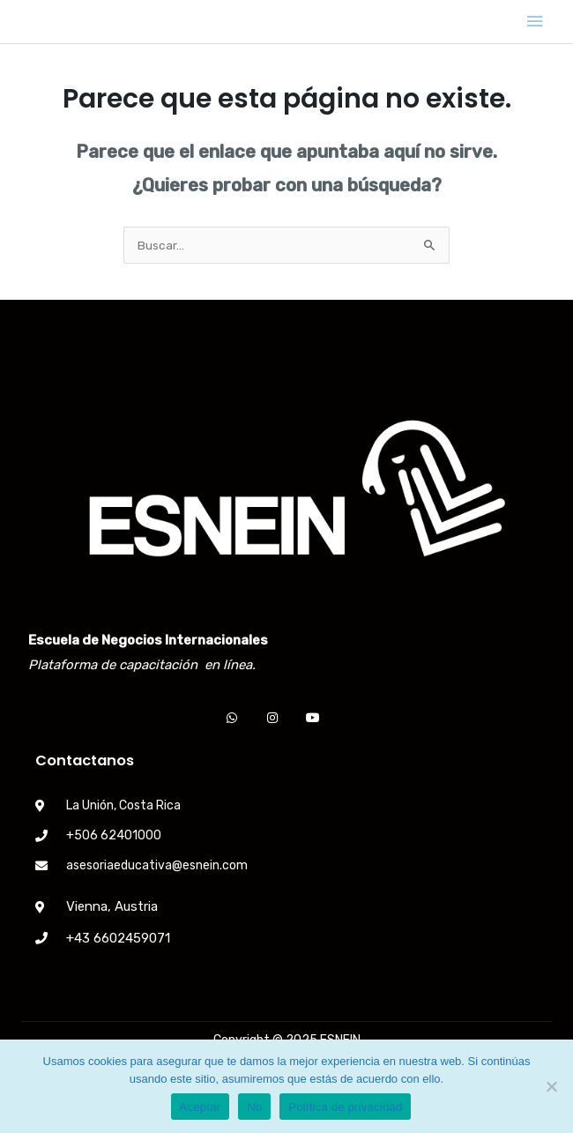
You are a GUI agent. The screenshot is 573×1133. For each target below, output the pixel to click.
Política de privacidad (345, 1107)
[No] (551, 1086)
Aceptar (200, 1107)
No (254, 1107)
